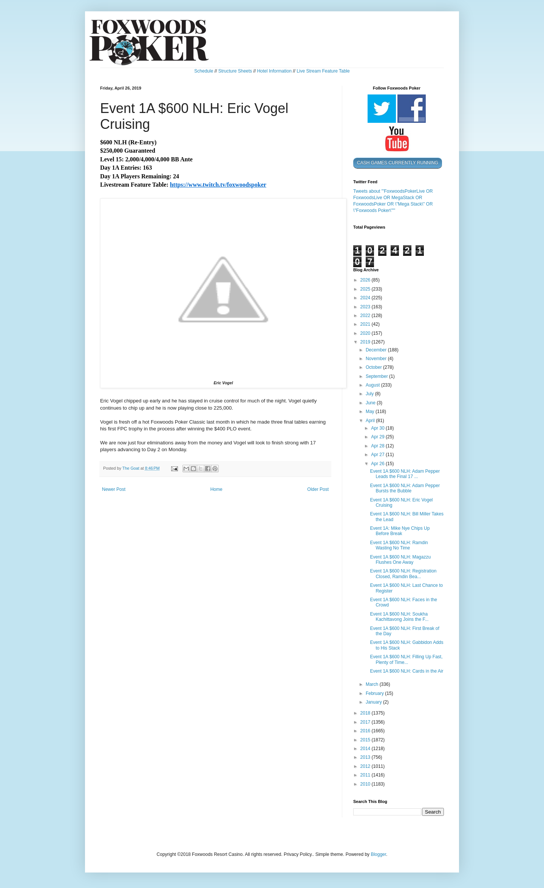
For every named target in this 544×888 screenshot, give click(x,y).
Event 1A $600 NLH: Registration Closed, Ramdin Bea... (403, 573)
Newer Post (113, 489)
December (377, 350)
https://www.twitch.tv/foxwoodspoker (218, 184)
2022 (366, 315)
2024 (366, 297)
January (374, 702)
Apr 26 (378, 463)
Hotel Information (274, 71)
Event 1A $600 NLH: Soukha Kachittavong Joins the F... (399, 616)
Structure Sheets (235, 71)
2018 (366, 713)
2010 (366, 784)
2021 (366, 324)
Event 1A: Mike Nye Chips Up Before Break (400, 531)
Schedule (203, 71)
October (374, 367)
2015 (366, 740)
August (373, 385)
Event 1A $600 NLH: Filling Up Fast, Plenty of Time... (406, 659)
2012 (366, 766)
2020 (366, 333)
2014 (366, 748)
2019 (366, 342)
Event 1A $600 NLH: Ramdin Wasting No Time (399, 545)
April (371, 420)
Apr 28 (378, 446)
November (377, 358)
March (373, 684)
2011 (366, 775)
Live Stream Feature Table (323, 71)
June (371, 402)
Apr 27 (378, 454)
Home (216, 489)
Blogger (378, 854)
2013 (366, 757)
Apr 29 (378, 436)
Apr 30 (378, 428)
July (370, 393)
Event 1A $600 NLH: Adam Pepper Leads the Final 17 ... (405, 474)
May (371, 411)
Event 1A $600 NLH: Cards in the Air (406, 671)
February (375, 693)
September (377, 376)
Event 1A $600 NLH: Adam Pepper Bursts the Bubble (405, 488)
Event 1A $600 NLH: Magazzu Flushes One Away (400, 559)
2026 (366, 280)
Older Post (318, 489)
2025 (366, 289)
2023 (366, 306)
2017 (366, 722)
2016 (366, 730)
